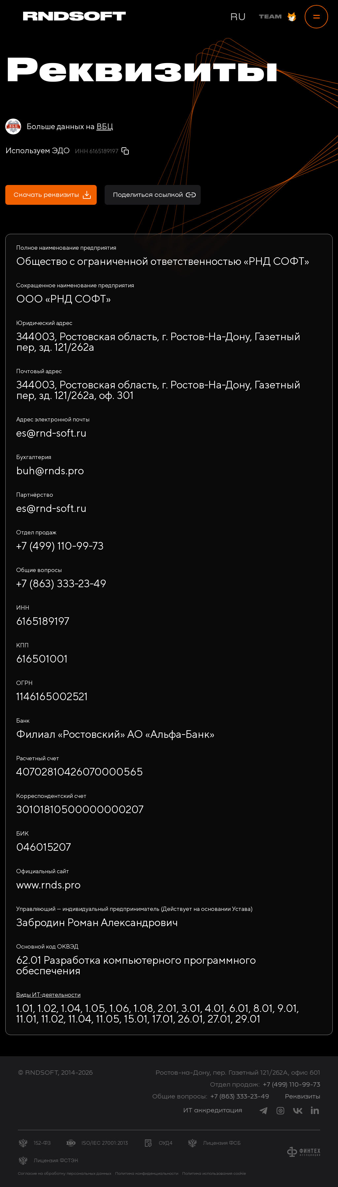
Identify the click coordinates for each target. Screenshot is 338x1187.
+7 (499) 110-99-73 (291, 1084)
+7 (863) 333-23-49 (239, 1096)
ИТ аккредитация (212, 1110)
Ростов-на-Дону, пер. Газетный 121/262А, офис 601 (237, 1072)
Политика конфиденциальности (146, 1174)
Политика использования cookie (214, 1174)
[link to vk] (297, 1110)
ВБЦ (104, 126)
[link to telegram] (263, 1110)
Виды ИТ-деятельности (48, 994)
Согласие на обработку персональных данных (64, 1174)
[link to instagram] (280, 1110)
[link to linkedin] (315, 1110)
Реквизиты (302, 1096)
